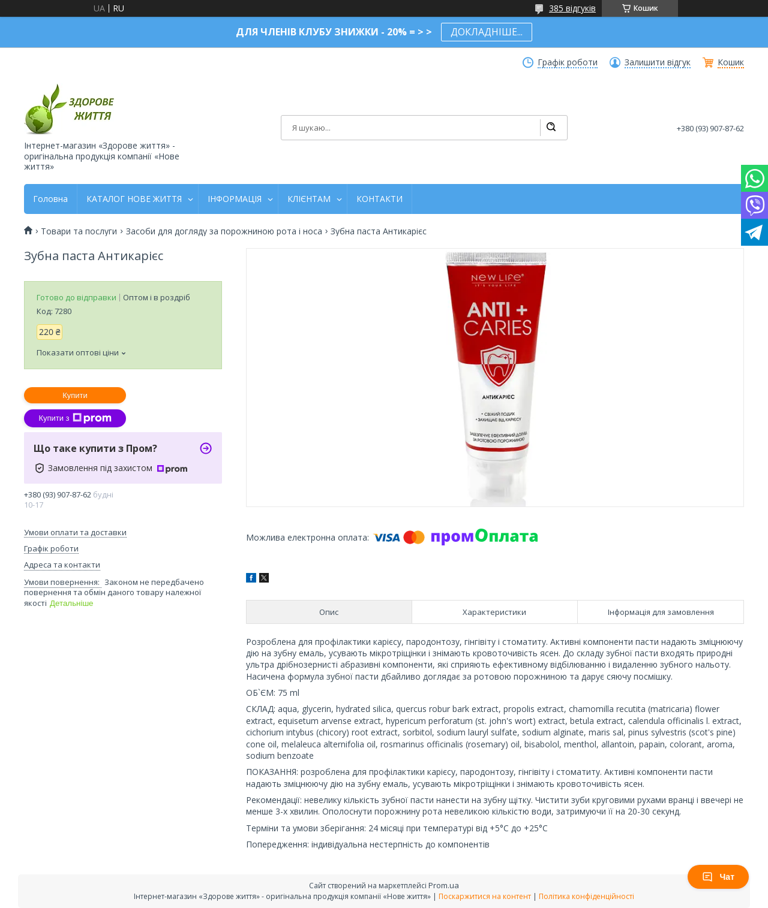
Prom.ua (443, 885)
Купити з (74, 418)
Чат (718, 876)
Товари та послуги (79, 231)
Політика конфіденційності (586, 896)
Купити (75, 395)
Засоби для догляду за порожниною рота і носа (224, 231)
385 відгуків (572, 8)
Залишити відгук (658, 62)
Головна (50, 199)
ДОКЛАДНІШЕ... (487, 31)
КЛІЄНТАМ (309, 199)
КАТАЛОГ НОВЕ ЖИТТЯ (134, 199)
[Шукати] (551, 127)
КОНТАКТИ (379, 199)
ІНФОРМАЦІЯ (235, 199)
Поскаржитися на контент (485, 896)
